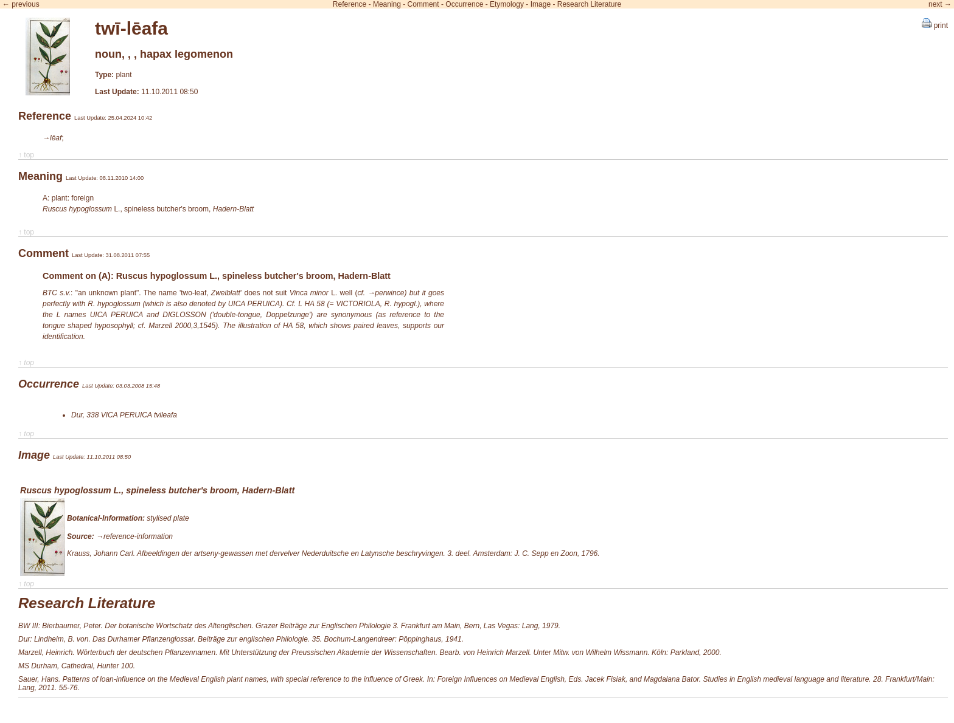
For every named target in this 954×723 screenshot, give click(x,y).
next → (940, 4)
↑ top (26, 155)
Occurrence (464, 4)
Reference (349, 4)
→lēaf (52, 138)
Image (541, 4)
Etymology (507, 4)
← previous (21, 4)
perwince (389, 293)
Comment (423, 4)
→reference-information (134, 536)
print (935, 25)
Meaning (387, 4)
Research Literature (589, 4)
